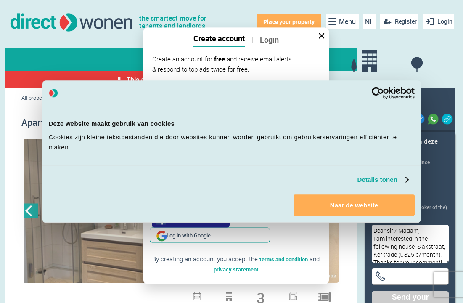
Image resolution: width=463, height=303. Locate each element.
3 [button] (165, 294)
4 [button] (176, 294)
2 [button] (154, 294)
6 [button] (197, 294)
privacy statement (236, 254)
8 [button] (219, 294)
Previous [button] (31, 212)
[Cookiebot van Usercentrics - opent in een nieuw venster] (378, 93)
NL (366, 22)
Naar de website (354, 205)
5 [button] (187, 294)
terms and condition (284, 243)
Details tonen (377, 179)
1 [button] (143, 294)
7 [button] (208, 294)
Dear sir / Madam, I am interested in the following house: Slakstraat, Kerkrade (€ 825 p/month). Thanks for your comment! (410, 244)
